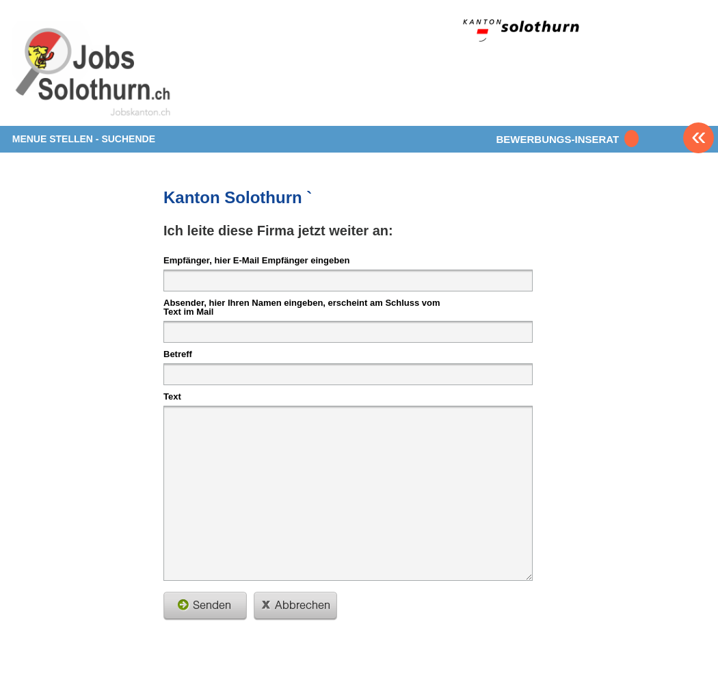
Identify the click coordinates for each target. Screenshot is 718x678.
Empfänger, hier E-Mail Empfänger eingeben (256, 260)
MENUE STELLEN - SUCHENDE (83, 138)
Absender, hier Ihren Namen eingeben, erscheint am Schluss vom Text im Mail (301, 307)
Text (172, 396)
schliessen (295, 606)
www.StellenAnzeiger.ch (93, 71)
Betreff (177, 353)
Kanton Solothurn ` (237, 197)
